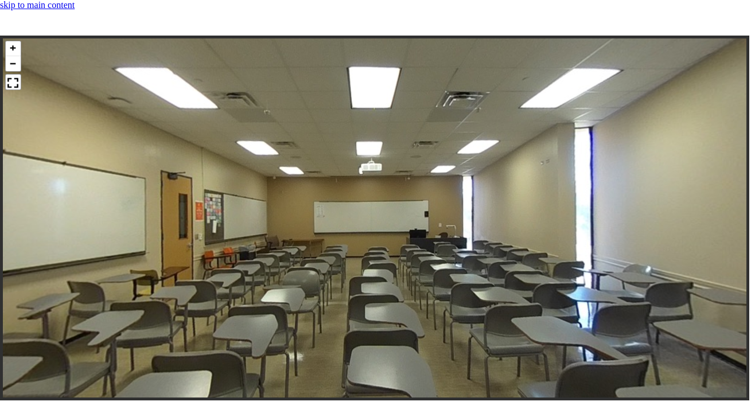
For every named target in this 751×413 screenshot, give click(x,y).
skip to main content (37, 5)
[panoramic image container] (374, 218)
